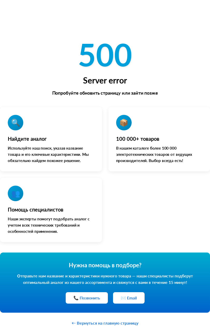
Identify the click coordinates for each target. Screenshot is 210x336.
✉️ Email (129, 297)
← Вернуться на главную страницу (105, 322)
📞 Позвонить (86, 297)
